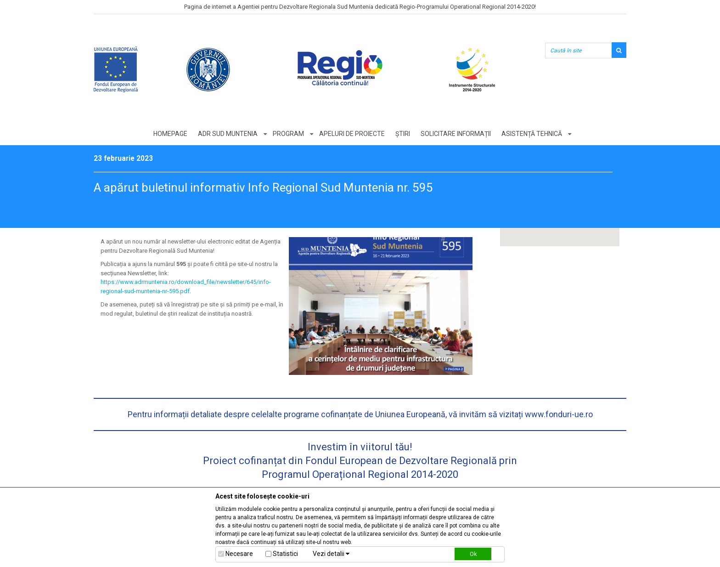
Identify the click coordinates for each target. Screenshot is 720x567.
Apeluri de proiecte (352, 133)
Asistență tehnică (531, 133)
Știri (402, 133)
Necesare (239, 553)
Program (288, 133)
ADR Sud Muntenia (228, 133)
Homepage (170, 133)
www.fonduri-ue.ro (559, 414)
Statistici (285, 553)
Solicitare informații (456, 133)
